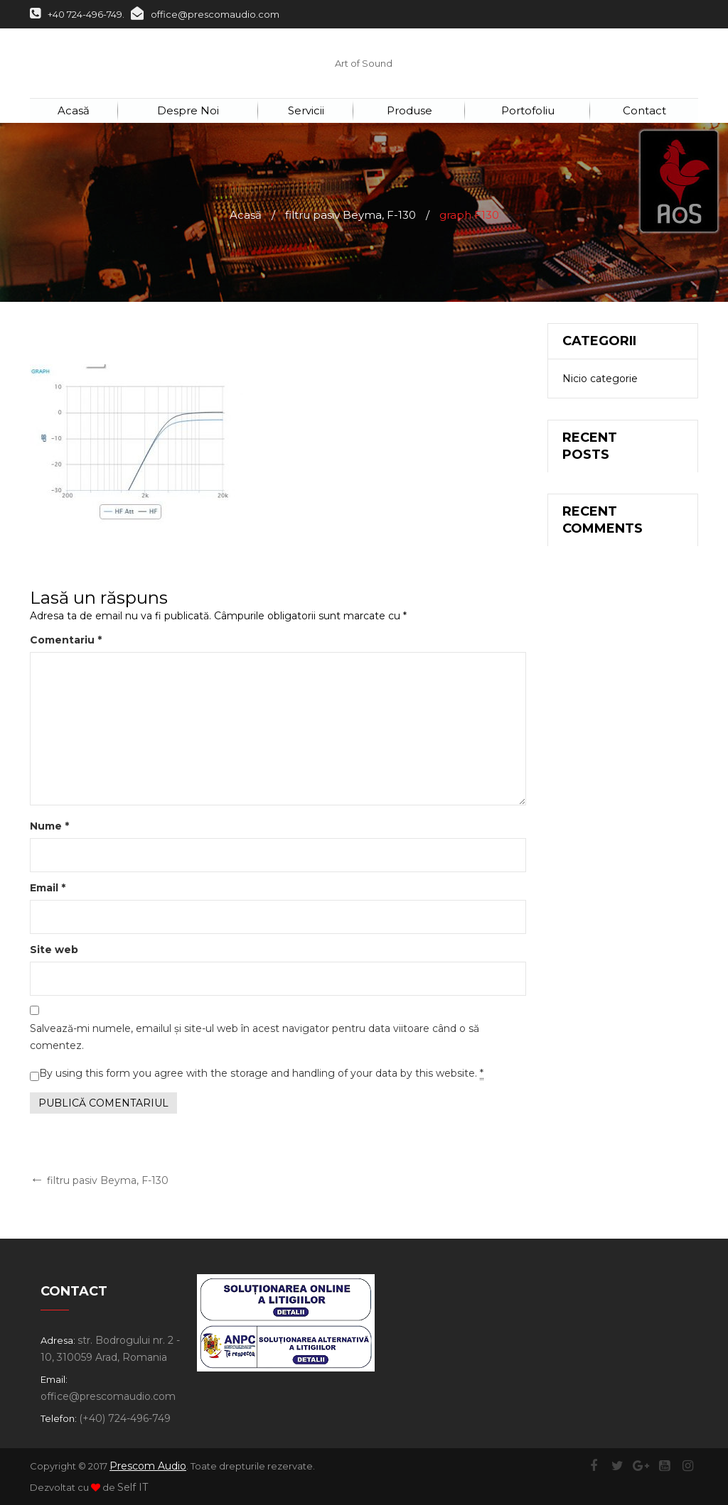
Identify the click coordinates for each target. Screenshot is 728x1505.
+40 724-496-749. (77, 14)
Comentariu (66, 640)
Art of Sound (363, 63)
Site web (54, 949)
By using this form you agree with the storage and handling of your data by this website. (261, 1073)
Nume (49, 826)
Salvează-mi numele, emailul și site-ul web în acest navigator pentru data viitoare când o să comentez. (254, 1037)
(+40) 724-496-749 (125, 1418)
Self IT (132, 1487)
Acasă (246, 215)
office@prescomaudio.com (205, 14)
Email (47, 887)
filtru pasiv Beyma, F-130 (350, 215)
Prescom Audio (147, 1466)
